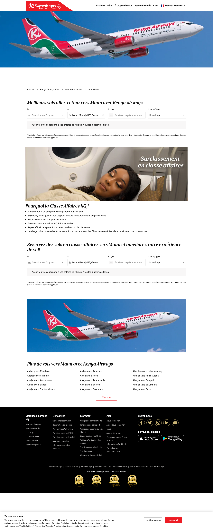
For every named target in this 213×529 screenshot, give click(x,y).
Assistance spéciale (60, 441)
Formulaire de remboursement (113, 449)
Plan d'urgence (85, 451)
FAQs (108, 429)
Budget (111, 109)
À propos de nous (123, 5)
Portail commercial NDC (62, 433)
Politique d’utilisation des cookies (90, 441)
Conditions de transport (89, 425)
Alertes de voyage (113, 433)
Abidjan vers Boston (90, 384)
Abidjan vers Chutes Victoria (41, 389)
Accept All (173, 520)
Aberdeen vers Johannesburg (147, 371)
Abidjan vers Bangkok (143, 380)
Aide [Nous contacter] (115, 425)
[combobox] (47, 115)
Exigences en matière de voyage (116, 438)
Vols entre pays (86, 467)
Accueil (30, 89)
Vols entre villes (100, 467)
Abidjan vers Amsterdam (39, 380)
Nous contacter (113, 421)
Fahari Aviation (31, 440)
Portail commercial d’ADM (63, 437)
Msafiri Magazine (33, 445)
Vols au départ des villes (118, 467)
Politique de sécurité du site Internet (91, 430)
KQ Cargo (29, 432)
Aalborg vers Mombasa (38, 371)
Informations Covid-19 (116, 444)
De (28, 109)
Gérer (110, 5)
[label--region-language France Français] (173, 6)
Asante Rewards (142, 5)
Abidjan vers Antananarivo (93, 380)
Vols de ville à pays (157, 467)
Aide (155, 5)
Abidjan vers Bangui (37, 384)
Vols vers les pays (55, 467)
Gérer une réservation (61, 421)
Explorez (100, 5)
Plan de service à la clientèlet (91, 447)
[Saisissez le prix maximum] (129, 115)
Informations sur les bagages (61, 446)
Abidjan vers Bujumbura (145, 384)
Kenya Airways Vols (50, 89)
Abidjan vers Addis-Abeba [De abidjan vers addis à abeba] (146, 375)
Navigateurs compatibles (90, 436)
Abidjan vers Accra (89, 375)
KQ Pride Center (32, 436)
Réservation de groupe (62, 425)
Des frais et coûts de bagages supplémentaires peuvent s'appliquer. (154, 135)
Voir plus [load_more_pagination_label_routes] (106, 397)
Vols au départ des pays (139, 467)
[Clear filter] (102, 115)
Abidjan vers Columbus (91, 389)
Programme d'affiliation (62, 429)
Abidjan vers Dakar (142, 389)
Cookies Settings (153, 520)
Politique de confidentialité (90, 421)
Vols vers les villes (71, 467)
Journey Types (154, 109)
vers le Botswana (73, 89)
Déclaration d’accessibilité (90, 455)
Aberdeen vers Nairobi (38, 375)
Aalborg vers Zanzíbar (91, 371)
